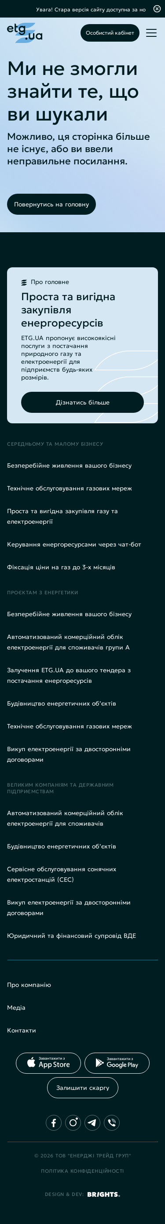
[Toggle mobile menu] (151, 32)
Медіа (16, 1007)
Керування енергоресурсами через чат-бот (74, 544)
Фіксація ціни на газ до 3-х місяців (61, 567)
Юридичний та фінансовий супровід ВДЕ (71, 936)
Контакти (21, 1030)
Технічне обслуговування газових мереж (69, 488)
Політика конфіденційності (82, 1171)
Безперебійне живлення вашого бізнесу (69, 465)
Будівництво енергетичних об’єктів (61, 703)
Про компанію (29, 985)
